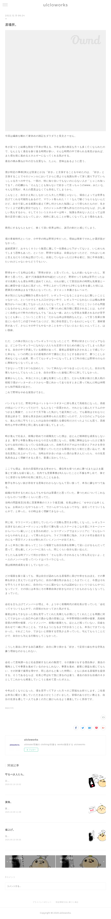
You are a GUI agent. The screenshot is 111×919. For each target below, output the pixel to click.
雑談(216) (9, 708)
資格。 (9, 802)
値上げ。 (10, 830)
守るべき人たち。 (15, 774)
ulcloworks (55, 4)
